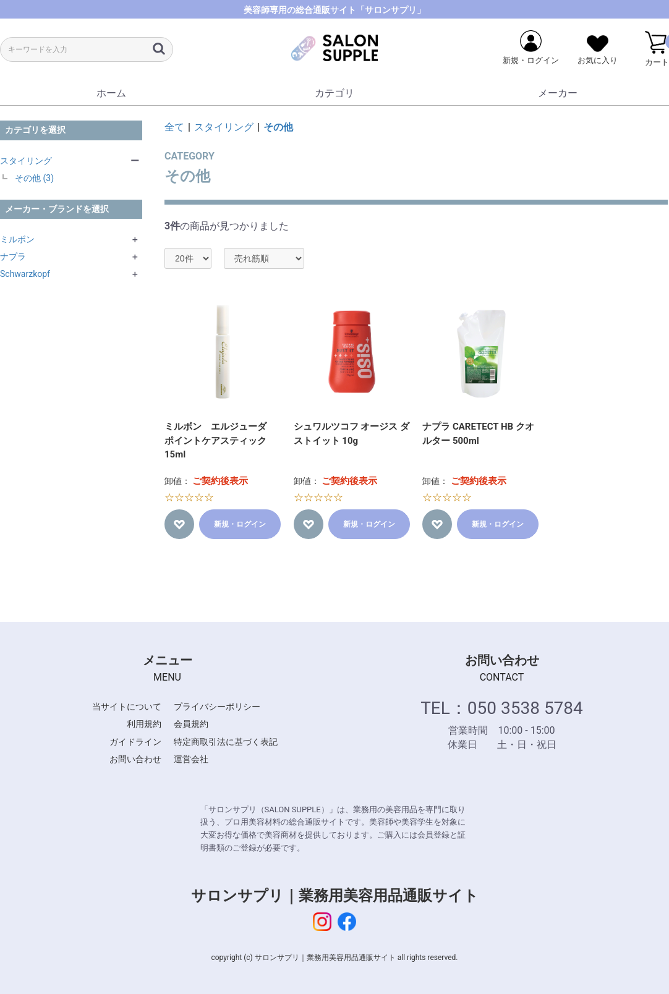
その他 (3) (34, 178)
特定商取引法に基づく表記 (226, 742)
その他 (278, 127)
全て (174, 127)
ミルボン (17, 239)
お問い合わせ (135, 759)
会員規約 (191, 724)
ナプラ (13, 256)
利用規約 (144, 724)
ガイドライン (135, 742)
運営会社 (191, 759)
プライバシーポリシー (217, 707)
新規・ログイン (240, 524)
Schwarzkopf (25, 274)
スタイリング (26, 161)
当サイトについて (126, 707)
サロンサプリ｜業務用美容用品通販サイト (335, 895)
